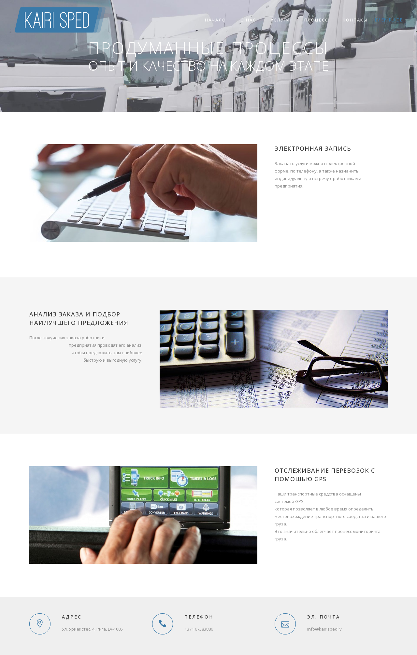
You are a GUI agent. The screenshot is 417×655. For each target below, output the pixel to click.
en (384, 20)
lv (377, 20)
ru (392, 20)
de (399, 20)
